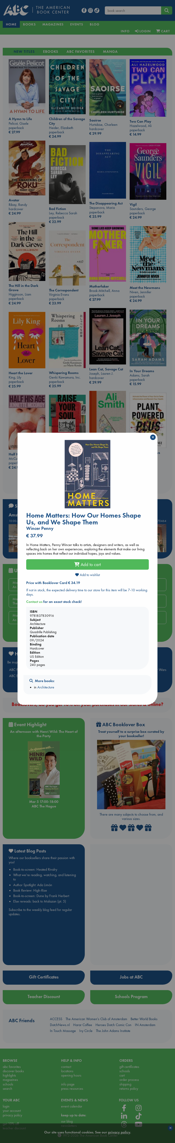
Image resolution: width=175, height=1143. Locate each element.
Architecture (45, 687)
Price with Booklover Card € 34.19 (53, 582)
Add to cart (87, 564)
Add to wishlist (87, 575)
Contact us (34, 601)
